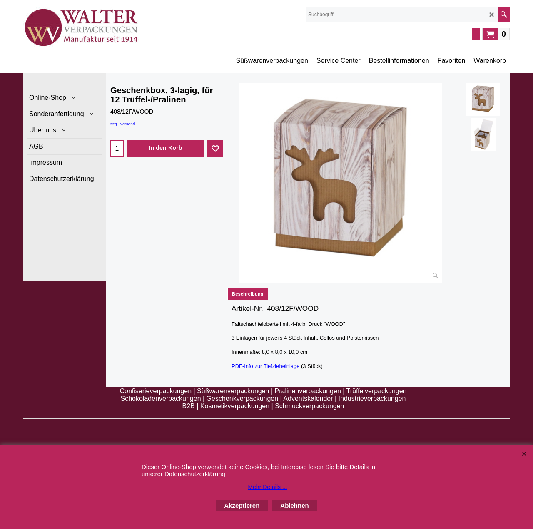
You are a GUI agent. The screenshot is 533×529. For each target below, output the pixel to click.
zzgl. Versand (122, 124)
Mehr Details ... (267, 487)
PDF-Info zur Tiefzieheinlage (265, 366)
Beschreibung (248, 293)
